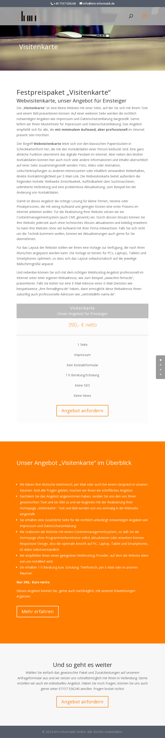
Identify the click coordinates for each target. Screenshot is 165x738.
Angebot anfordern (82, 410)
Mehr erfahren (38, 611)
